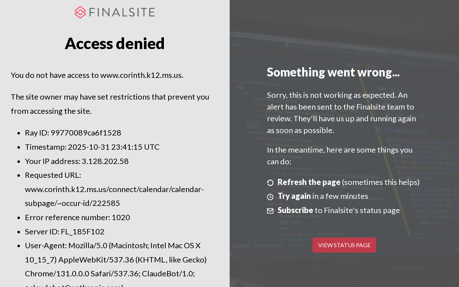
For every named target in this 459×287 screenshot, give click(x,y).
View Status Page (344, 244)
